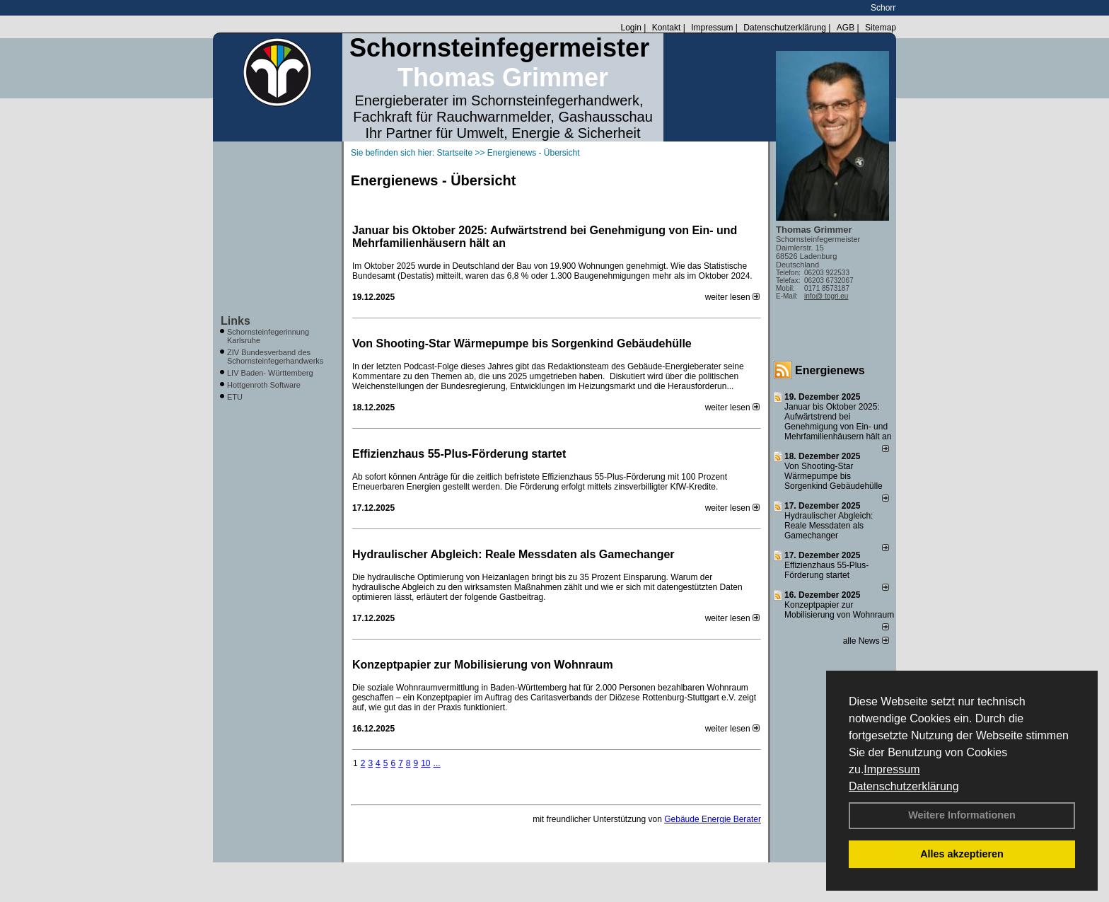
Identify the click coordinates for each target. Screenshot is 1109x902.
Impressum (891, 769)
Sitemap (880, 28)
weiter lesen (732, 297)
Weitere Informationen (962, 815)
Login (630, 28)
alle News (866, 641)
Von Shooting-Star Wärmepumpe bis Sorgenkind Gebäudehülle (522, 343)
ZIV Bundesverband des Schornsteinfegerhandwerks (275, 356)
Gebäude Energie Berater (712, 819)
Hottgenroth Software (264, 385)
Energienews (830, 370)
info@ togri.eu (826, 296)
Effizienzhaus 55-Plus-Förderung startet (459, 454)
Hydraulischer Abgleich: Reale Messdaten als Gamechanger (513, 554)
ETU (235, 397)
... (437, 763)
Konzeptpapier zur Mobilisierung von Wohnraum (482, 665)
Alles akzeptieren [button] (962, 854)
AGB (845, 28)
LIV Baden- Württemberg (270, 373)
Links (235, 321)
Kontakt (666, 28)
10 (425, 763)
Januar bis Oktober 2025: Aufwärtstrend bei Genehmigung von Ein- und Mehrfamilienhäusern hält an (544, 236)
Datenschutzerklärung (904, 786)
